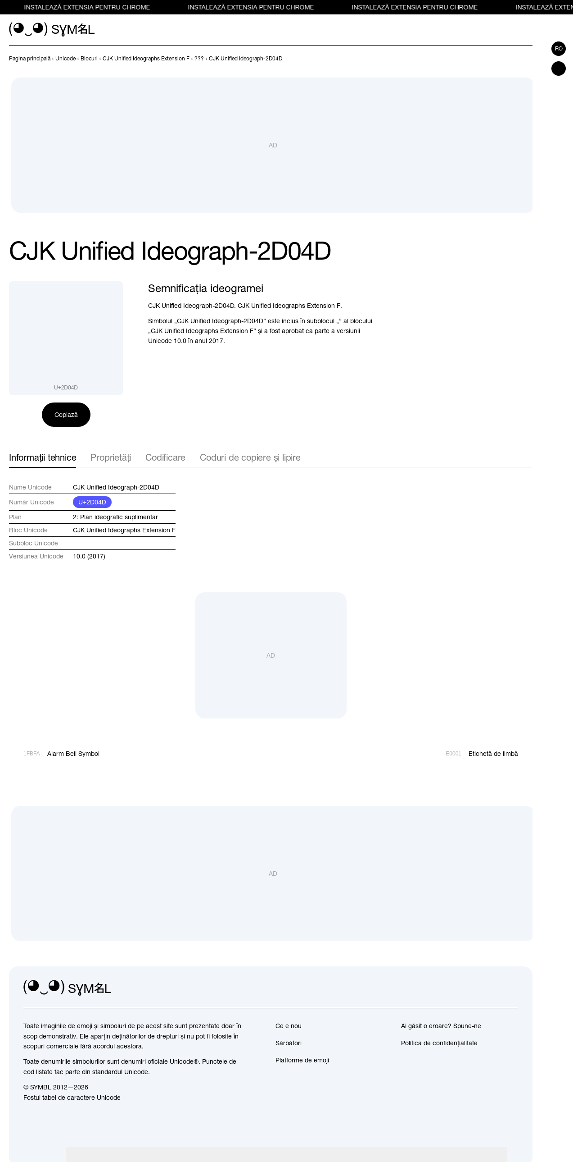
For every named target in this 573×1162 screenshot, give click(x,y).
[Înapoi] (510, 58)
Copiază (66, 414)
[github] (491, 988)
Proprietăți (110, 457)
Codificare (165, 457)
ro (559, 49)
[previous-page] (29, 59)
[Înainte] (527, 58)
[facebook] (511, 988)
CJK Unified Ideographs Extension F (124, 530)
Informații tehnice (42, 457)
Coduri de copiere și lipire (250, 457)
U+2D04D (92, 502)
